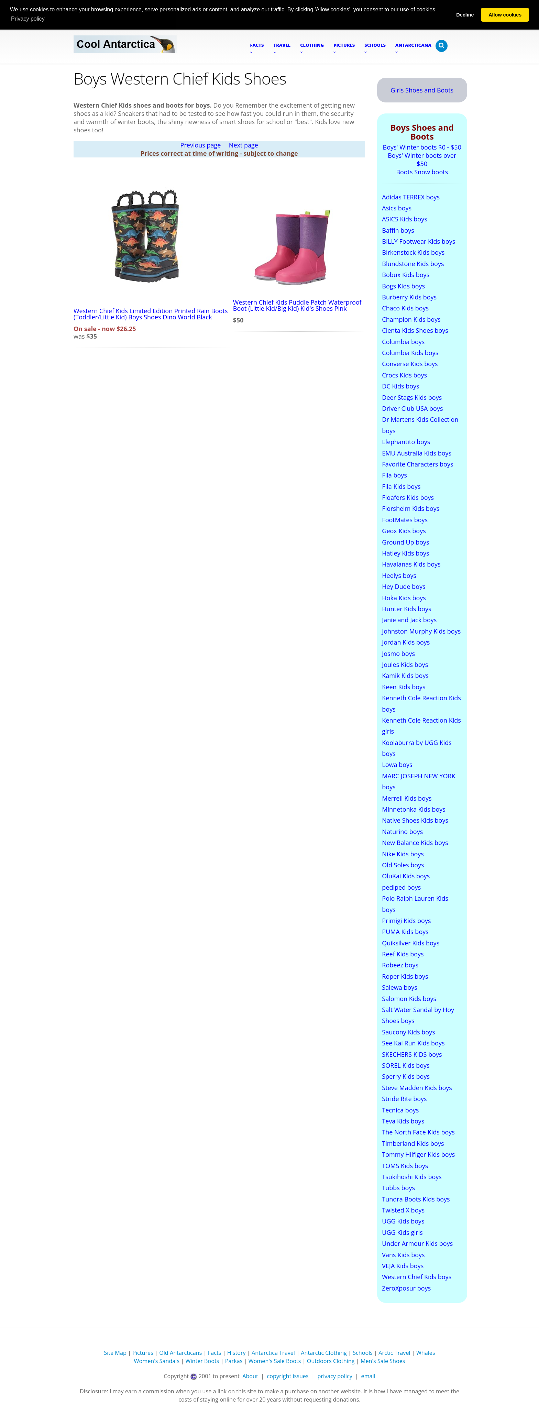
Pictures (142, 1352)
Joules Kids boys (405, 664)
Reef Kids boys (403, 954)
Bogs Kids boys (403, 286)
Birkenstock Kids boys (413, 252)
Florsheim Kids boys (410, 508)
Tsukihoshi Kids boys (412, 1176)
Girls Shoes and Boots (421, 90)
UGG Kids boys (403, 1221)
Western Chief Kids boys (416, 1277)
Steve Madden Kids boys (417, 1087)
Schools (363, 1352)
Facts (214, 1352)
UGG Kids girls (402, 1232)
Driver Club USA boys (412, 408)
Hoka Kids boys (404, 597)
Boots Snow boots (422, 171)
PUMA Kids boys (405, 931)
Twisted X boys (403, 1210)
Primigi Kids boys (406, 920)
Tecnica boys (400, 1110)
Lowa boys (397, 764)
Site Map (115, 1352)
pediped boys (401, 887)
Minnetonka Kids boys (414, 809)
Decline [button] (465, 15)
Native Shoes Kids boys (415, 820)
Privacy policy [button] (28, 19)
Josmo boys (398, 653)
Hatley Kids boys (405, 553)
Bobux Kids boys (405, 274)
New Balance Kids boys (415, 842)
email (368, 1376)
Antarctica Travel (273, 1352)
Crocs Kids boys (404, 375)
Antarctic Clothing (324, 1352)
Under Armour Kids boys (417, 1243)
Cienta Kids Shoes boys (415, 330)
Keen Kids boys (403, 686)
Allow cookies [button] (504, 15)
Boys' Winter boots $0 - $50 (422, 147)
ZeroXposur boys (406, 1288)
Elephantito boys (406, 441)
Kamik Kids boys (405, 675)
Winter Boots (202, 1360)
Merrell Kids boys (406, 798)
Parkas (234, 1360)
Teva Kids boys (403, 1121)
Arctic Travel (394, 1352)
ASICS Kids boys (404, 219)
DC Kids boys (400, 386)
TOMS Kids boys (405, 1165)
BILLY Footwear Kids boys (418, 241)
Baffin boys (398, 230)
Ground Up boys (405, 542)
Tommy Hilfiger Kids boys (418, 1154)
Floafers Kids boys (408, 497)
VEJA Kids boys (403, 1265)
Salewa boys (399, 987)
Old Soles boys (403, 864)
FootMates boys (405, 519)
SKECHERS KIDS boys (412, 1054)
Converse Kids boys (410, 364)
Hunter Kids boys (406, 608)
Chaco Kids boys (405, 308)
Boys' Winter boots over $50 (422, 159)
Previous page (200, 145)
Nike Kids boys (403, 853)
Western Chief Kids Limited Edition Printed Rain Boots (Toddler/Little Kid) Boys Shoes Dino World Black (151, 313)
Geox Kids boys (404, 530)
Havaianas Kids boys (411, 564)
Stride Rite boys (404, 1098)
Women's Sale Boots (275, 1360)
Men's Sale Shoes (383, 1360)
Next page (243, 145)
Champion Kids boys (411, 319)
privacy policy (334, 1376)
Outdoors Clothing (331, 1360)
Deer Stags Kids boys (412, 397)
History (236, 1352)
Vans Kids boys (403, 1254)
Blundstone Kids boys (413, 263)
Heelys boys (399, 575)
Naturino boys (402, 831)
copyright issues (288, 1376)
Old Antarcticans (180, 1352)
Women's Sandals (156, 1360)
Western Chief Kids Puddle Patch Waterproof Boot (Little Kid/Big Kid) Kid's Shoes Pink (297, 305)
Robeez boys (400, 965)
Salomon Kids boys (409, 998)
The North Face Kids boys (418, 1132)
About (250, 1376)
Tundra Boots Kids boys (416, 1199)
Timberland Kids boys (413, 1143)
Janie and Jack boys (409, 619)
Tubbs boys (398, 1187)
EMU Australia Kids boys (416, 453)
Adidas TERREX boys (411, 197)
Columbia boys (403, 341)
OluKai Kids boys (406, 875)
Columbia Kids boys (410, 352)
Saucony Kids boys (408, 1032)
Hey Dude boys (403, 586)
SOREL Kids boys (405, 1065)
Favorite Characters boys (417, 464)
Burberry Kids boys (409, 297)
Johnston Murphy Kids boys (421, 631)
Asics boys (396, 208)
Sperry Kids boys (406, 1076)
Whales (425, 1352)
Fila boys (394, 475)
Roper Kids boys (405, 976)
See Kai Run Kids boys (413, 1043)
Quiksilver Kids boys (410, 943)
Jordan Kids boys (406, 642)
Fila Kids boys (401, 486)
